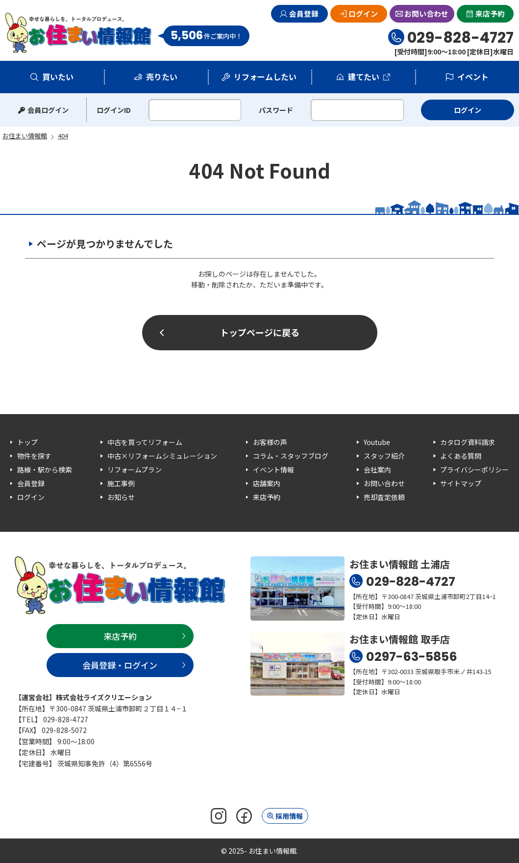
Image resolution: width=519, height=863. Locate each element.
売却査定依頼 (384, 497)
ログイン (363, 13)
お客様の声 (270, 442)
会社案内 (377, 469)
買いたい (58, 76)
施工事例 (121, 483)
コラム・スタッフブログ (290, 456)
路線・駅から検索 (44, 469)
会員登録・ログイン (119, 665)
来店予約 (490, 13)
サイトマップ (460, 483)
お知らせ (121, 497)
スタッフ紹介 (384, 456)
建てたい (363, 76)
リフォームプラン (134, 469)
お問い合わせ (426, 13)
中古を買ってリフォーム (144, 442)
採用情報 (289, 816)
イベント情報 (273, 469)
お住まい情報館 (78, 33)
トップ (27, 442)
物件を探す (34, 456)
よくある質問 (460, 456)
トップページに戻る (259, 332)
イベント (473, 76)
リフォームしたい (265, 76)
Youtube (377, 442)
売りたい (161, 76)
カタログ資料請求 (467, 442)
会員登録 (304, 13)
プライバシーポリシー (474, 469)
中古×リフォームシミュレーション (162, 456)
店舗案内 (266, 483)
